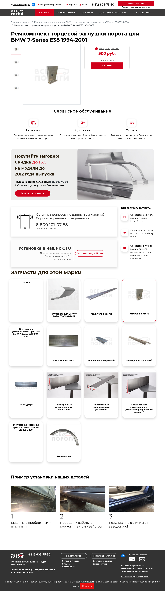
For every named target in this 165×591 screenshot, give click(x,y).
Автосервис (142, 12)
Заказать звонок (136, 3)
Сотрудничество (70, 561)
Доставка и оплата (113, 12)
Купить (107, 65)
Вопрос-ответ (100, 564)
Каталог (44, 12)
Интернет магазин (104, 556)
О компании (66, 12)
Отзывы (87, 12)
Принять (87, 586)
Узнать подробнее (90, 253)
